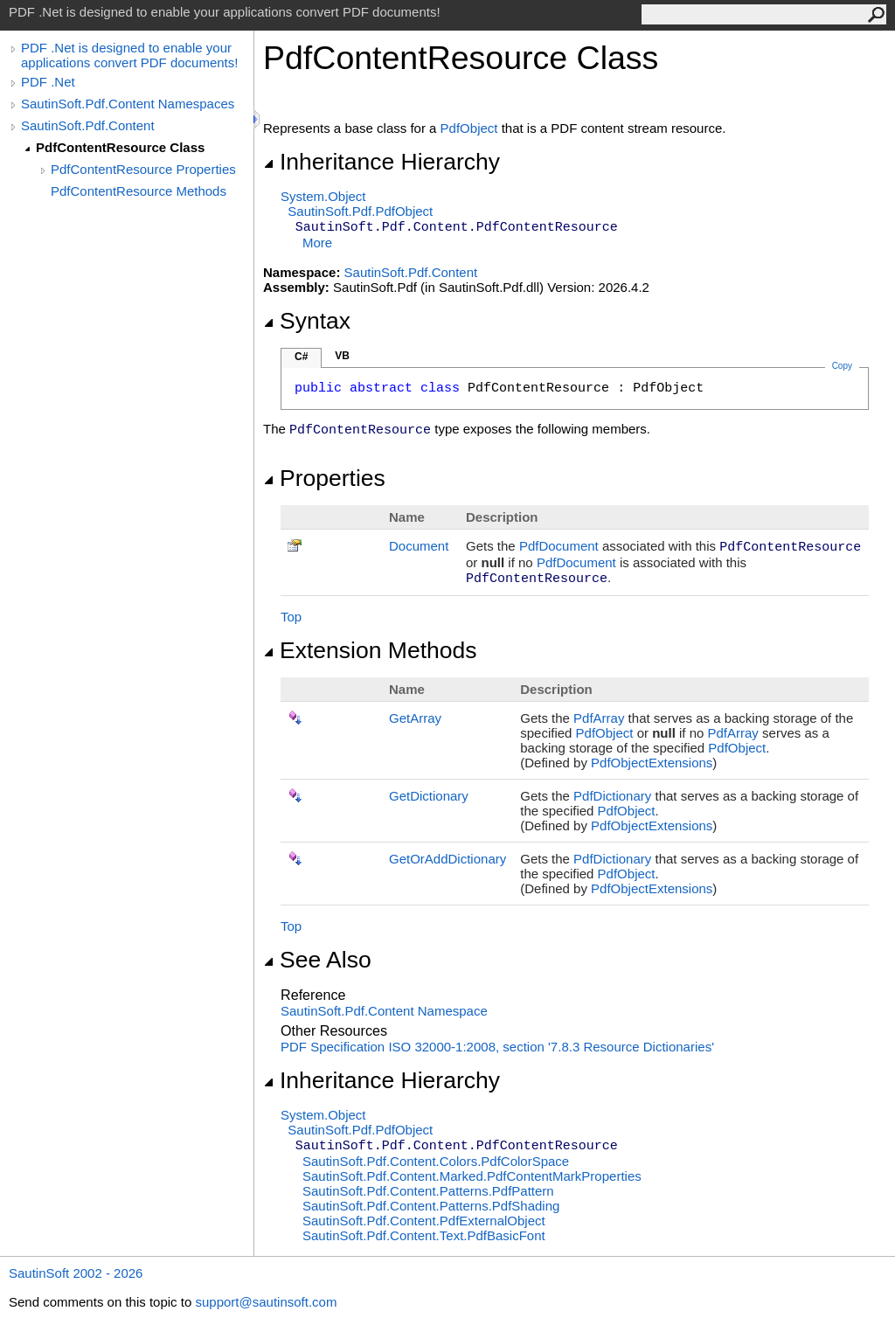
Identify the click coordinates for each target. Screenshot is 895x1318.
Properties (324, 478)
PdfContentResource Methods (138, 191)
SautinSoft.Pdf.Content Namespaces (127, 103)
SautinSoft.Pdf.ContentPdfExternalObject (423, 1220)
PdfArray (598, 718)
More (317, 242)
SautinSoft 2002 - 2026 (75, 1273)
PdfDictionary (612, 795)
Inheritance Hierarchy (381, 162)
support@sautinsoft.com (265, 1301)
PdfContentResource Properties (143, 169)
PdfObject (469, 128)
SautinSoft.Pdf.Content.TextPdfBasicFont (423, 1235)
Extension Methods (370, 650)
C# (301, 356)
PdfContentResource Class (120, 147)
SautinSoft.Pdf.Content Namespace (384, 1010)
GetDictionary (428, 795)
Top (291, 616)
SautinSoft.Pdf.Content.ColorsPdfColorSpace (435, 1161)
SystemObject (323, 196)
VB (342, 356)
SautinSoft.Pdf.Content (88, 125)
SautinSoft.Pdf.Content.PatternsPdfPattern (428, 1190)
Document (418, 545)
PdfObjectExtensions (651, 762)
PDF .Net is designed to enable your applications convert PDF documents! (129, 55)
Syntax (306, 321)
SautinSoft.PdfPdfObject (360, 211)
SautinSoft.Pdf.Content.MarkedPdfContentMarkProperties (472, 1176)
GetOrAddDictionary (447, 858)
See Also (317, 960)
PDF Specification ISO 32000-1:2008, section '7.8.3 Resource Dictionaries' (497, 1046)
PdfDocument (559, 545)
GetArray (415, 718)
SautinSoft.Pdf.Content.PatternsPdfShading (430, 1205)
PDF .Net (48, 81)
